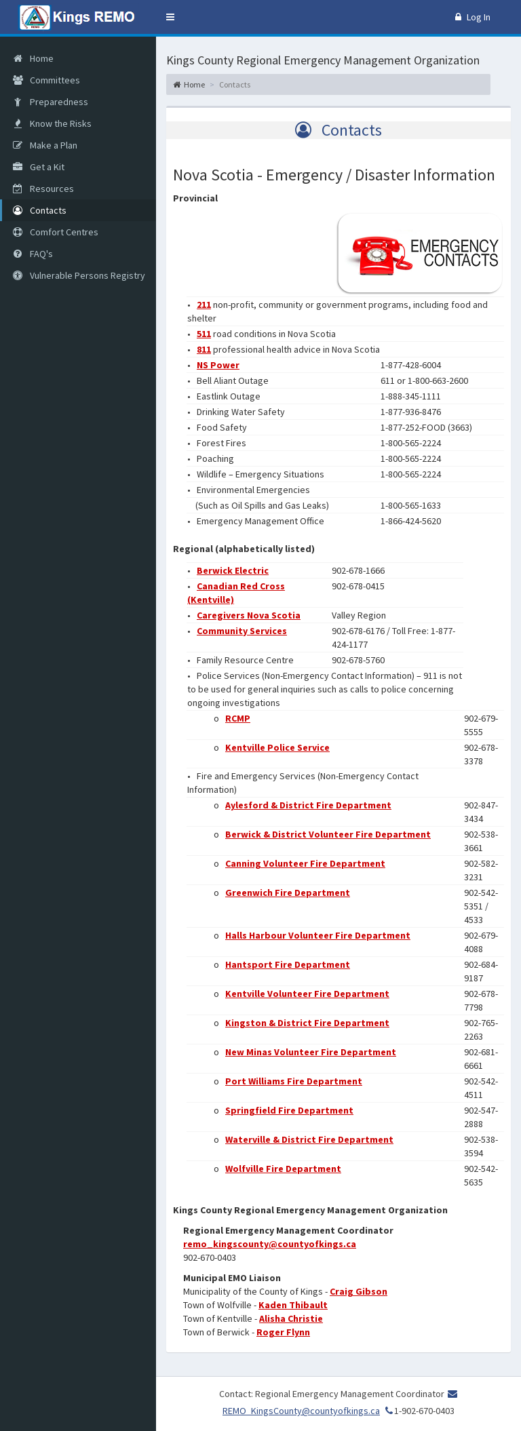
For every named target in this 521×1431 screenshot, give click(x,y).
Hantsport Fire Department (287, 964)
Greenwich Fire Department (287, 892)
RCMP (237, 718)
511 (204, 334)
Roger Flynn (283, 1332)
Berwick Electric (233, 570)
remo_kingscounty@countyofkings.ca (269, 1244)
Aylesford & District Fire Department (308, 805)
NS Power (218, 365)
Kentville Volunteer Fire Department (307, 993)
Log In (472, 17)
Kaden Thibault (293, 1305)
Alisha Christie (291, 1318)
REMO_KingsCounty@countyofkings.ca (301, 1411)
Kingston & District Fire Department (307, 1023)
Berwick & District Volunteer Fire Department (328, 834)
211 (204, 304)
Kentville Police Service (277, 747)
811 (204, 349)
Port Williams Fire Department (293, 1081)
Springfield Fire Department (289, 1110)
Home (189, 84)
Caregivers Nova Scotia (249, 615)
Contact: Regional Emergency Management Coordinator (331, 1394)
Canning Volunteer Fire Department (305, 863)
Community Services (242, 631)
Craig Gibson (358, 1291)
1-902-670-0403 (418, 1411)
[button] (170, 17)
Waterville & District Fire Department (309, 1139)
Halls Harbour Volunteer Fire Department (317, 935)
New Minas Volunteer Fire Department (310, 1052)
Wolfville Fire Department (283, 1168)
